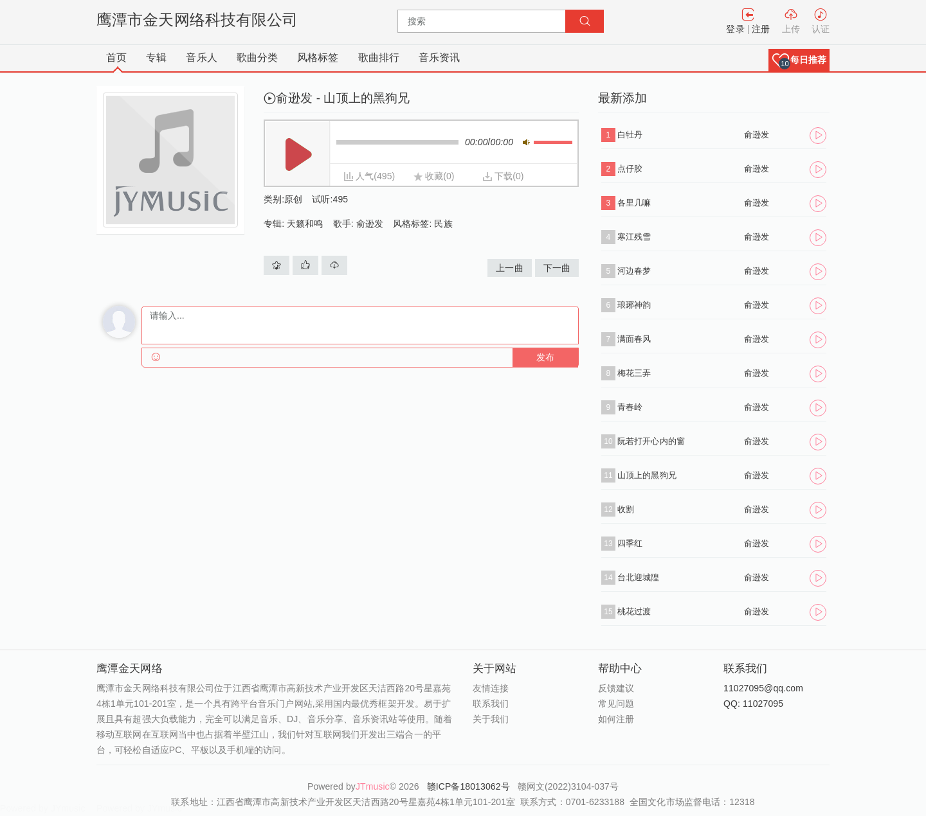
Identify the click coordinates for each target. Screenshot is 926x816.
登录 (735, 29)
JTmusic (373, 786)
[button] (799, 60)
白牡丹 (629, 134)
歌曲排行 (378, 57)
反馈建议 (616, 688)
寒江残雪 (634, 237)
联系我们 (491, 703)
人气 (365, 176)
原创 (293, 199)
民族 (443, 223)
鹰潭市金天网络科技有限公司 (197, 19)
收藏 (434, 176)
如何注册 (616, 719)
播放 (298, 154)
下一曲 (556, 268)
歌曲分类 (257, 57)
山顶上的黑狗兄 (646, 475)
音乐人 (201, 57)
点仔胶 (629, 168)
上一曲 (509, 268)
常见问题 (616, 703)
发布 (545, 357)
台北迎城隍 (638, 577)
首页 (116, 57)
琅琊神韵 (634, 305)
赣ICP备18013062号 (470, 786)
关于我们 (491, 719)
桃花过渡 (634, 611)
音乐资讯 (439, 57)
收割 (625, 509)
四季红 (629, 543)
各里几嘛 (634, 203)
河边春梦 (634, 271)
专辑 (156, 57)
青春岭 (629, 407)
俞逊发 (369, 223)
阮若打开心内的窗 (651, 441)
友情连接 (491, 688)
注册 (761, 29)
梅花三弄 (634, 373)
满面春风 (634, 339)
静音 (526, 142)
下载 (504, 176)
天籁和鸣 (305, 223)
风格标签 (317, 57)
